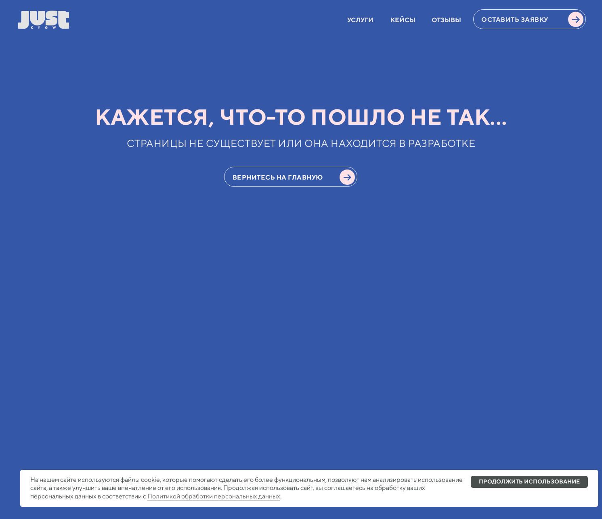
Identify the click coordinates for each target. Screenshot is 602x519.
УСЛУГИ (360, 20)
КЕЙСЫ (402, 20)
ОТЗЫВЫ (446, 20)
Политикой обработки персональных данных (213, 496)
